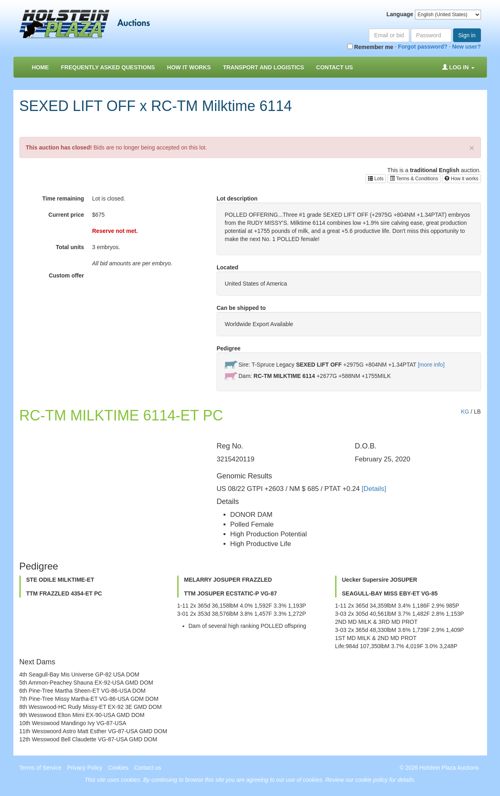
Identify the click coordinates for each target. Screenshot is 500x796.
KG (465, 411)
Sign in (467, 35)
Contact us (334, 67)
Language (399, 14)
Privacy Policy (84, 767)
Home (40, 67)
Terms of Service (40, 767)
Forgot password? (422, 46)
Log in (458, 67)
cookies (130, 780)
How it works (461, 178)
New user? (466, 46)
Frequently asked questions (108, 67)
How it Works (189, 67)
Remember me (370, 47)
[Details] (374, 489)
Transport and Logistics (263, 67)
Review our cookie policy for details (370, 780)
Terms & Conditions (414, 178)
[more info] (431, 364)
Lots (375, 178)
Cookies (118, 767)
